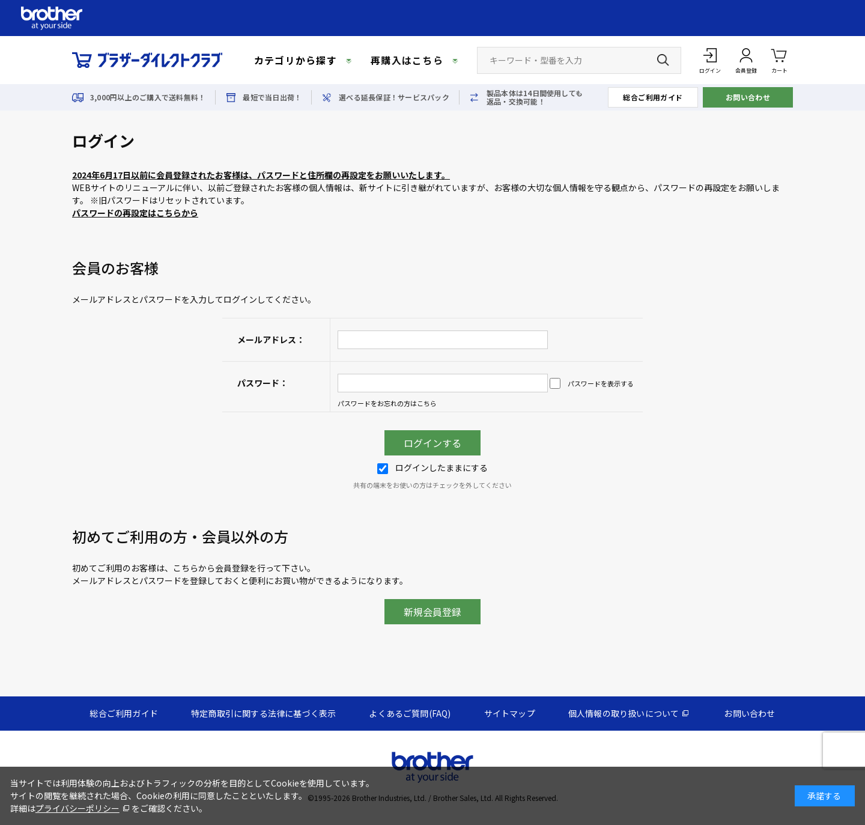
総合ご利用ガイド (653, 97)
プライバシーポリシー (77, 808)
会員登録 (746, 71)
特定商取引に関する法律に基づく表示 (263, 713)
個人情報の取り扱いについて (623, 713)
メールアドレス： (271, 339)
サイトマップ (509, 713)
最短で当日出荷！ (272, 97)
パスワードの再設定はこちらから (135, 213)
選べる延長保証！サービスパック (394, 97)
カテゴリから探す (295, 60)
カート (779, 60)
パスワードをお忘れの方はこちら (387, 403)
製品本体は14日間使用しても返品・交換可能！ (535, 97)
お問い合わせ (748, 97)
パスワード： (262, 383)
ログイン (710, 71)
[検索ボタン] (663, 60)
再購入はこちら (407, 60)
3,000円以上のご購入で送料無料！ (147, 97)
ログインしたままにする (432, 467)
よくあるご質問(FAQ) (410, 713)
